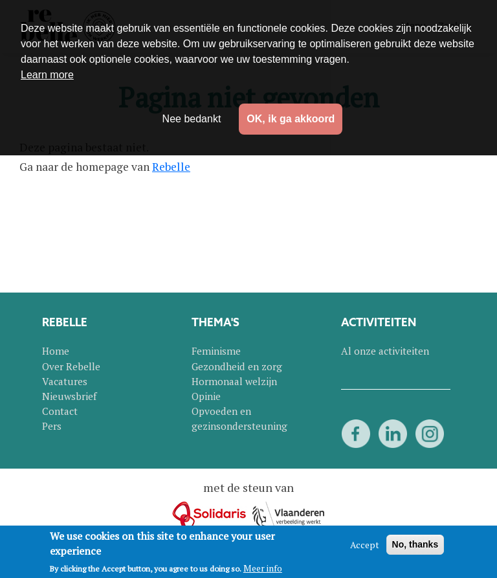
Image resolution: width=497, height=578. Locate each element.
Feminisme (216, 350)
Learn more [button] (47, 74)
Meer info (262, 568)
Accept (364, 545)
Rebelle (171, 166)
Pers (51, 425)
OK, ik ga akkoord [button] (291, 118)
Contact (60, 411)
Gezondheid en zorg (237, 366)
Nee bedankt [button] (191, 118)
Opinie (206, 396)
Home (55, 350)
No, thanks (415, 544)
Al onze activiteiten (385, 350)
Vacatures (64, 381)
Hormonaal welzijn (234, 381)
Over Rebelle (71, 366)
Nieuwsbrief (69, 396)
